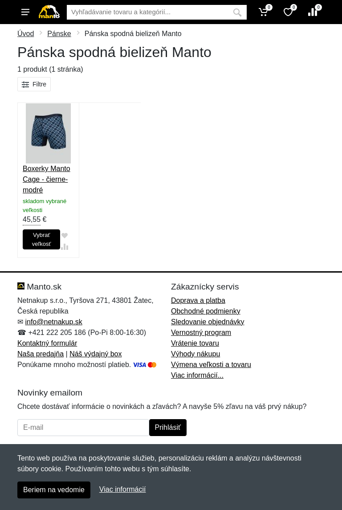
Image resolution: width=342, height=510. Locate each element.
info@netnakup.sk (53, 322)
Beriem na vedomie (54, 490)
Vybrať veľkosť (41, 239)
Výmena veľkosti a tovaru (211, 364)
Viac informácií (122, 489)
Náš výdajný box (95, 354)
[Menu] (25, 12)
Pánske (59, 33)
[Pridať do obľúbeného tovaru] (64, 235)
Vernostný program (201, 332)
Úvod (25, 33)
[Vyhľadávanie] (147, 12)
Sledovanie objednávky (207, 322)
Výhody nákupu (195, 354)
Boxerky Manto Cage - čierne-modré (46, 179)
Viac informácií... (197, 375)
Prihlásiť (168, 427)
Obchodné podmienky (205, 311)
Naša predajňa (40, 354)
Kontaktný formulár (47, 343)
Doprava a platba (198, 300)
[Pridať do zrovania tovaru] (64, 247)
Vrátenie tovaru (195, 343)
